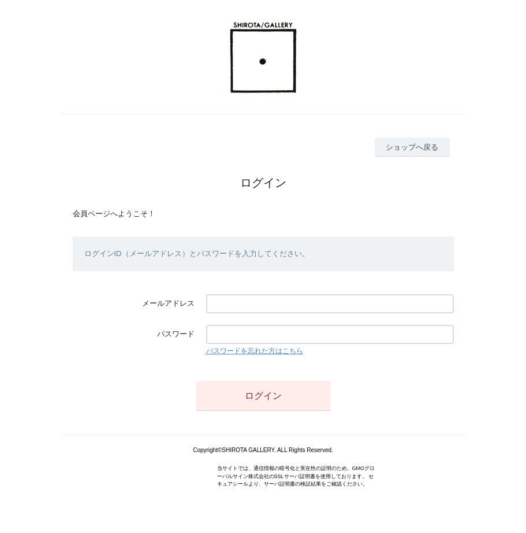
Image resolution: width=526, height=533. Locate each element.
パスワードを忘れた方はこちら (254, 351)
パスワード (176, 334)
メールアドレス (168, 303)
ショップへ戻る (412, 147)
